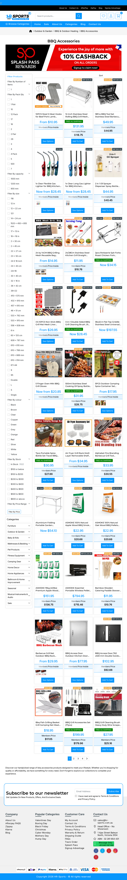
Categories (71, 24)
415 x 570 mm (17, 295)
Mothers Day (42, 836)
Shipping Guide (73, 836)
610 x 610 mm (17, 345)
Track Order (71, 842)
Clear (13, 414)
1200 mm (15, 183)
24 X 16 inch (16, 261)
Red (12, 439)
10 (12, 109)
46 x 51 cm (16, 310)
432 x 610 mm (17, 300)
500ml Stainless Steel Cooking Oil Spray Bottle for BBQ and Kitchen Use (78, 386)
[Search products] (79, 16)
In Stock (17, 464)
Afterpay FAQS (13, 823)
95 (12, 375)
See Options (48, 141)
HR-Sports (60, 876)
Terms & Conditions (110, 796)
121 (12, 213)
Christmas (40, 829)
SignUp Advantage (112, 8)
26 (12, 139)
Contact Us (73, 8)
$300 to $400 (17, 484)
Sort (101, 75)
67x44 (14, 365)
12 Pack (14, 114)
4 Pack (14, 154)
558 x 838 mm (17, 325)
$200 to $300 (17, 479)
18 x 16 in (15, 236)
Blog (100, 8)
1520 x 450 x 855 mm (19, 225)
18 (12, 124)
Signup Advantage (74, 848)
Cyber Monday (42, 832)
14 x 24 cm (16, 218)
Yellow (14, 454)
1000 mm (15, 178)
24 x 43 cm (16, 266)
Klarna (8, 829)
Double (14, 380)
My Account (71, 820)
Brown (14, 409)
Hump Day (40, 839)
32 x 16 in (15, 281)
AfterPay (84, 8)
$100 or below (17, 469)
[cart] (118, 16)
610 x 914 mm (17, 360)
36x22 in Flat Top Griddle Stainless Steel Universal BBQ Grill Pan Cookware (107, 324)
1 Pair (13, 104)
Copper (14, 419)
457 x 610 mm (17, 305)
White (13, 449)
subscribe (114, 791)
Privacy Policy (88, 799)
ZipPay (93, 8)
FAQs (67, 839)
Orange (14, 434)
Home (37, 24)
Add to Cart (78, 141)
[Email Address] (98, 791)
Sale (46, 24)
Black (13, 405)
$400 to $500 (17, 489)
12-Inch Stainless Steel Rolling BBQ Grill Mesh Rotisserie (76, 116)
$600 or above (18, 499)
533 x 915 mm (17, 320)
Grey (13, 429)
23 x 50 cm (16, 256)
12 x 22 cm (16, 208)
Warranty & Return (74, 832)
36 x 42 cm (16, 286)
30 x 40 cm (16, 276)
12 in (13, 203)
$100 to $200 (17, 474)
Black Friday (41, 826)
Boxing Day (41, 823)
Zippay (9, 826)
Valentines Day (43, 820)
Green (13, 424)
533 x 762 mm (17, 315)
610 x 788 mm (17, 350)
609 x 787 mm (17, 340)
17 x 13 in (15, 231)
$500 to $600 (17, 494)
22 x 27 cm (16, 251)
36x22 (14, 290)
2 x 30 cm (15, 241)
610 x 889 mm (17, 355)
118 (12, 198)
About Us (63, 8)
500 (12, 164)
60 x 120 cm (16, 335)
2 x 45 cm (15, 246)
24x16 (14, 271)
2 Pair (13, 134)
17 (12, 119)
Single (13, 395)
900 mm (14, 188)
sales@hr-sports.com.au (105, 821)
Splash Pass (71, 845)
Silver (13, 444)
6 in (12, 330)
